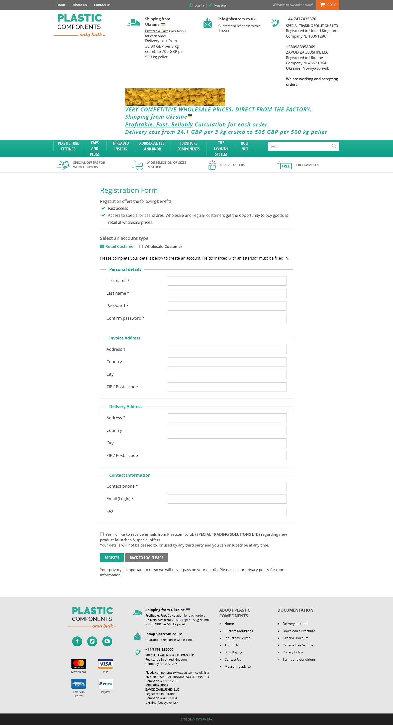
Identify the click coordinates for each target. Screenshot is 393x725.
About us (80, 5)
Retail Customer (120, 246)
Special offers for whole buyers (89, 164)
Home (61, 5)
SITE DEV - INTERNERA (196, 719)
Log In (199, 5)
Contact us (102, 5)
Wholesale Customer (163, 246)
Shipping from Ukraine (159, 116)
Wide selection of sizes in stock (166, 164)
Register (220, 5)
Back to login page (146, 558)
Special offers (232, 164)
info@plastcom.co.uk (237, 18)
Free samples (307, 164)
